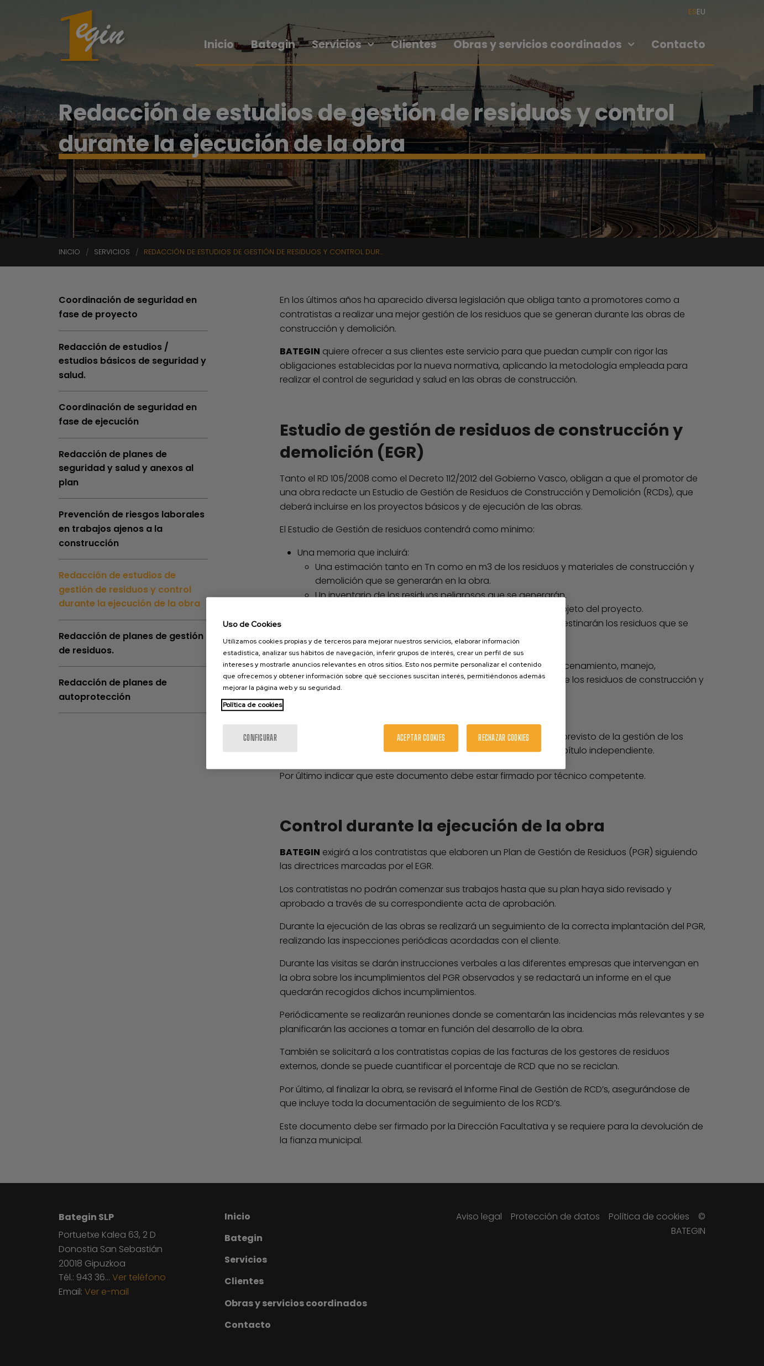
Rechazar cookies (503, 737)
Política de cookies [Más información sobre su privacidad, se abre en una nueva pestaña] (252, 704)
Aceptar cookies (421, 737)
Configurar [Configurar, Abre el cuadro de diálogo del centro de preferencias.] (260, 737)
